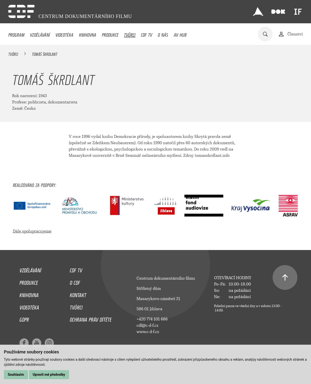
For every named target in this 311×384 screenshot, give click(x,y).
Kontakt (78, 294)
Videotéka (64, 33)
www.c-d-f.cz (148, 331)
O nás (163, 33)
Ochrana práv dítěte (91, 318)
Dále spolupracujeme (32, 231)
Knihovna (87, 33)
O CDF (75, 281)
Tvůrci (129, 33)
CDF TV (146, 33)
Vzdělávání (40, 33)
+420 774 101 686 (152, 319)
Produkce (110, 33)
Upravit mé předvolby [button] (49, 374)
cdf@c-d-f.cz (147, 325)
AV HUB (180, 33)
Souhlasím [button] (16, 374)
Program (16, 33)
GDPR (24, 318)
